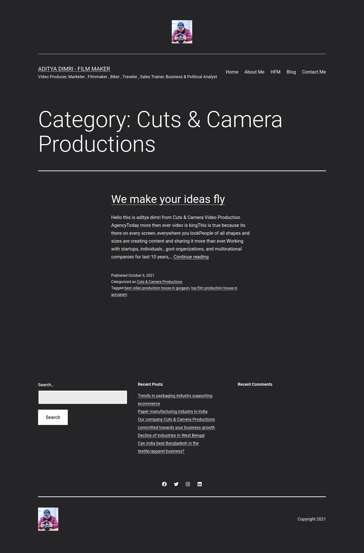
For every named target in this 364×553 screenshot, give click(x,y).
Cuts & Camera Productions (159, 282)
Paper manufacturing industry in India (173, 411)
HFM (276, 72)
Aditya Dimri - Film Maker (74, 69)
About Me (254, 72)
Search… (46, 384)
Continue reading (191, 257)
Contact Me (314, 72)
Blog (291, 72)
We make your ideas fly (168, 199)
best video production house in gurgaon (157, 288)
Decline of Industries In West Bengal (171, 435)
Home (232, 72)
